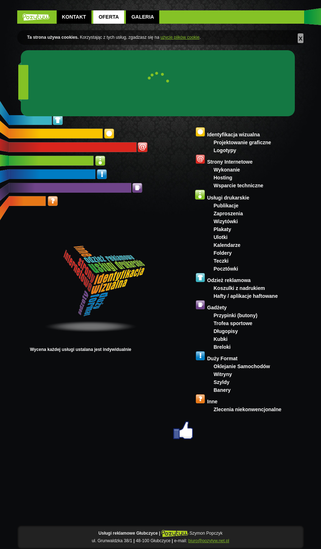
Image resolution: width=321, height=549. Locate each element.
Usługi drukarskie (228, 198)
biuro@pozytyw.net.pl (208, 540)
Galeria (142, 17)
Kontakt (74, 17)
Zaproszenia (228, 213)
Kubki (221, 339)
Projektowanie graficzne (242, 142)
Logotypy (225, 150)
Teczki (221, 261)
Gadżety (217, 307)
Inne (212, 401)
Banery (222, 390)
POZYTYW (36, 17)
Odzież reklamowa (229, 280)
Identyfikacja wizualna (233, 134)
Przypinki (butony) (236, 315)
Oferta (109, 17)
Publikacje (226, 205)
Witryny (223, 374)
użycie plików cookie (179, 37)
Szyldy (222, 382)
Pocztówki (226, 269)
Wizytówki (226, 221)
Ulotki (221, 237)
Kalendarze (227, 245)
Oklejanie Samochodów (242, 366)
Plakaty (222, 229)
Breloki (222, 347)
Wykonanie (227, 170)
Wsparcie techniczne (239, 185)
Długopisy (226, 331)
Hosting (223, 177)
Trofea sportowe (233, 323)
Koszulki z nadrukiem (239, 288)
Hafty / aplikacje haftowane (246, 296)
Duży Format (222, 358)
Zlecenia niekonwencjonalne (248, 409)
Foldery (223, 253)
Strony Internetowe (230, 162)
